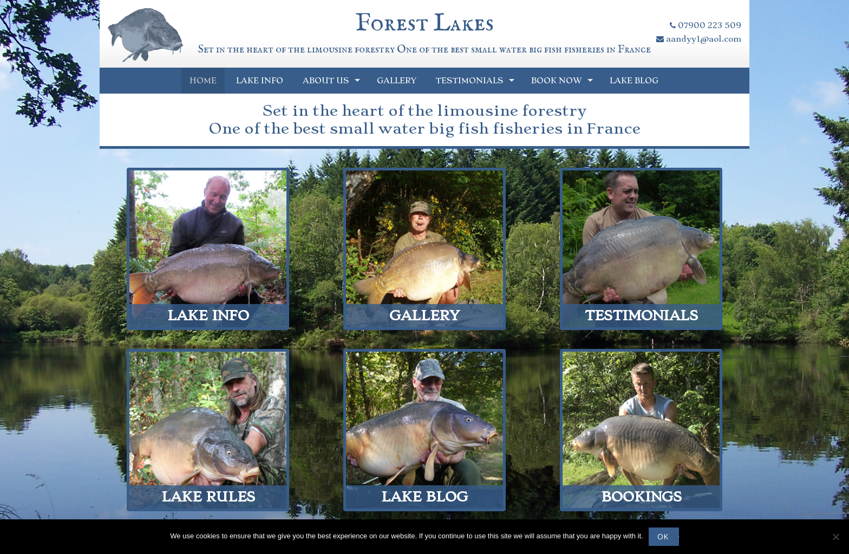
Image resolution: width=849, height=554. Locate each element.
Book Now (556, 80)
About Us (326, 80)
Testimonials (470, 80)
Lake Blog (634, 80)
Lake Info (259, 80)
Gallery (396, 80)
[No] (835, 536)
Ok (662, 536)
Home (203, 80)
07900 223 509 (705, 25)
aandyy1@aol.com (698, 39)
